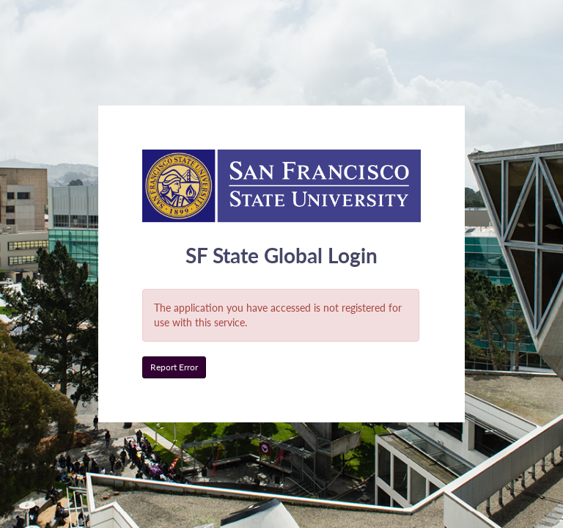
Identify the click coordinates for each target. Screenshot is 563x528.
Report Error (174, 367)
